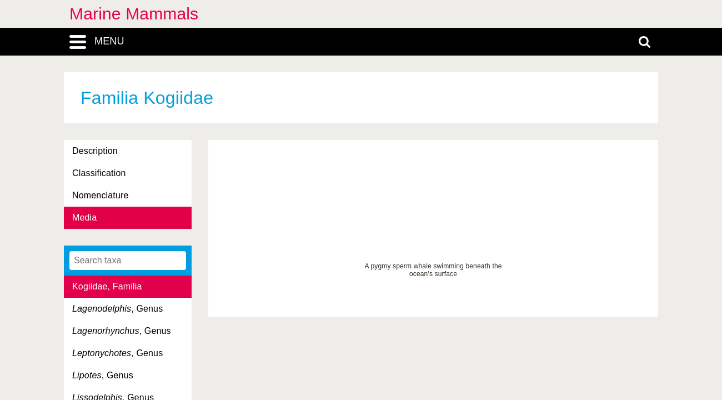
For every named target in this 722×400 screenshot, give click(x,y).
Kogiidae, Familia (107, 286)
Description (95, 151)
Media (84, 217)
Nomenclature (100, 195)
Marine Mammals (133, 13)
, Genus (117, 308)
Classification (99, 173)
